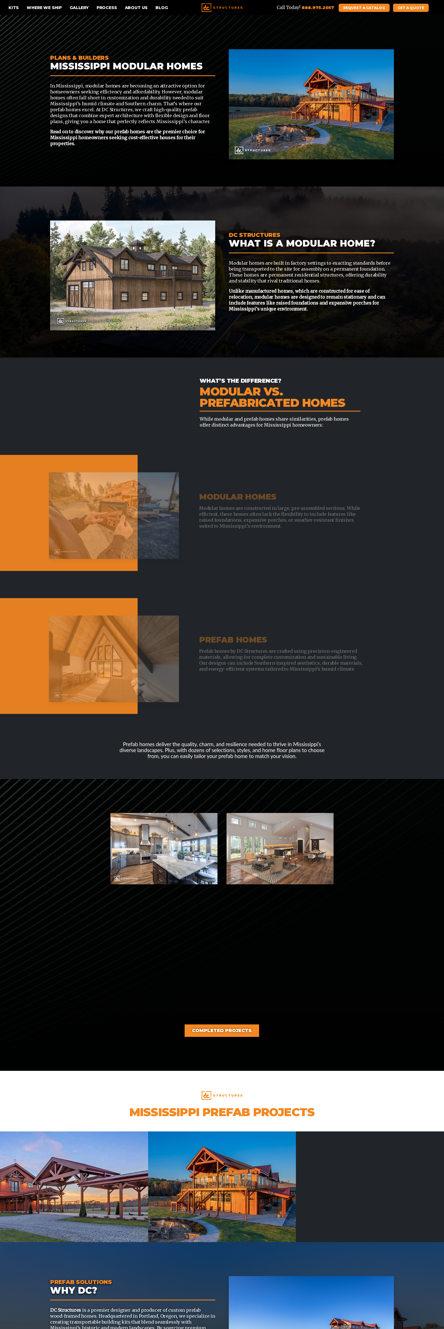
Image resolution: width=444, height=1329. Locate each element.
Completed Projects (222, 1030)
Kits (13, 7)
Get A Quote (411, 8)
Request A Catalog (364, 8)
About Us (136, 7)
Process (107, 7)
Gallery (79, 7)
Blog (161, 7)
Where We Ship (44, 7)
